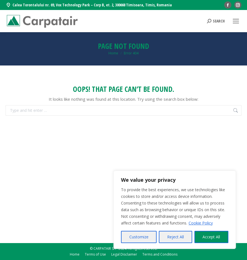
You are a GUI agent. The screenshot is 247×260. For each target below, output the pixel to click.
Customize (139, 236)
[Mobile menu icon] (235, 21)
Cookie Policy (201, 223)
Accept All (211, 236)
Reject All (175, 236)
